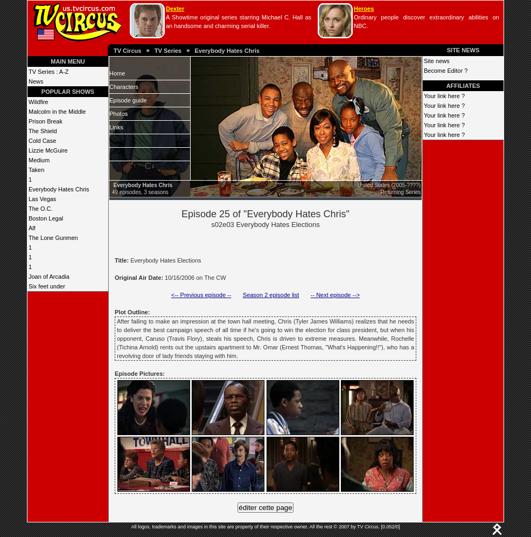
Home (117, 73)
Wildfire (38, 102)
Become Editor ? (445, 70)
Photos (118, 114)
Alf (32, 228)
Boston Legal (46, 218)
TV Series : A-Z (49, 71)
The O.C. (41, 208)
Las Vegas (42, 199)
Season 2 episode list (271, 295)
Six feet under (47, 286)
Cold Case (42, 140)
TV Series (168, 50)
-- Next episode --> (335, 295)
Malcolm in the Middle (57, 111)
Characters (123, 87)
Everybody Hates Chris (226, 50)
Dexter (175, 8)
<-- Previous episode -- (201, 295)
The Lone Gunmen (53, 238)
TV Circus (127, 50)
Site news (437, 61)
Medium (39, 160)
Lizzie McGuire (48, 150)
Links (116, 127)
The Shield (43, 131)
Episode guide (128, 100)
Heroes (364, 8)
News (36, 81)
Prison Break (45, 121)
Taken (36, 170)
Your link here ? (444, 96)
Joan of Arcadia (49, 276)
